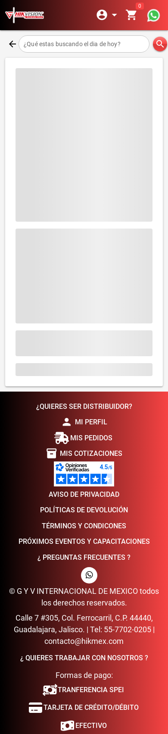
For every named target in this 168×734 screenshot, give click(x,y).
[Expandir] (108, 15)
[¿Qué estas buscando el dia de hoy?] (84, 44)
